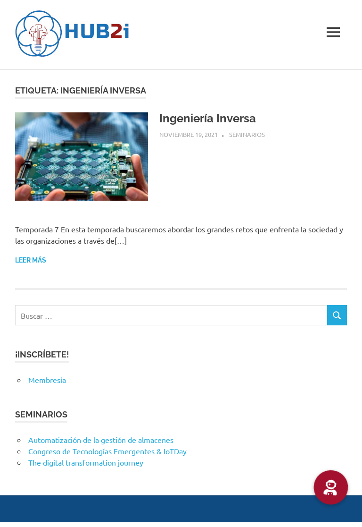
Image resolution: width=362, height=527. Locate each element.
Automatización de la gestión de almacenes (100, 439)
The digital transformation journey (85, 462)
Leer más (30, 260)
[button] (331, 487)
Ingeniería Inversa (207, 118)
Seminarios (247, 134)
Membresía (47, 379)
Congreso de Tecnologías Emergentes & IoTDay (107, 451)
